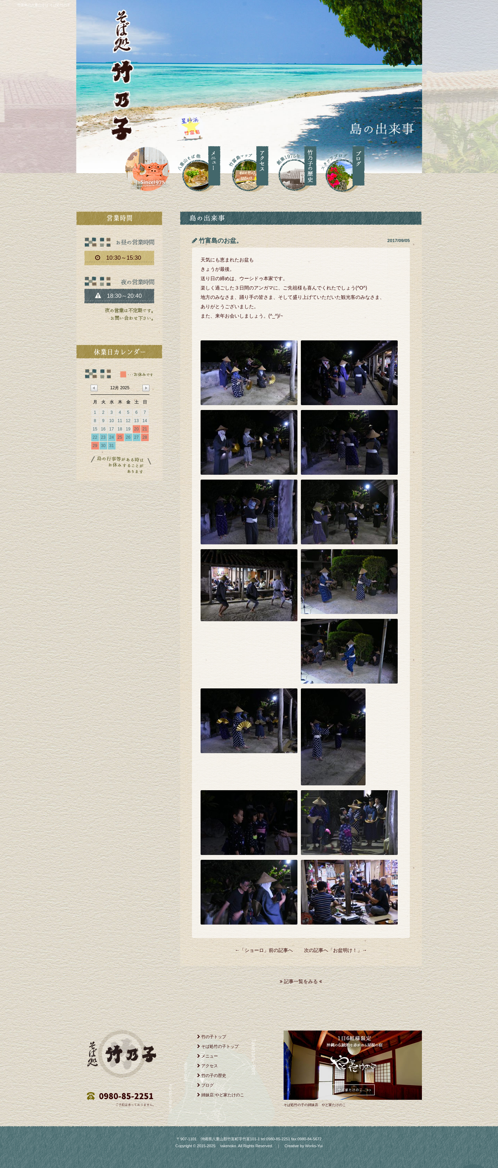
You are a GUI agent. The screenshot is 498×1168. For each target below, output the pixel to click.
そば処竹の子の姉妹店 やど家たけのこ (315, 1105)
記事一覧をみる (301, 981)
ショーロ (254, 950)
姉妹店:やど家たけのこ (220, 1095)
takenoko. (228, 1146)
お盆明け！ (345, 950)
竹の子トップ (211, 1036)
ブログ (205, 1085)
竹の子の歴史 (211, 1075)
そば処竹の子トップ (218, 1046)
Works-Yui (314, 1146)
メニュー (207, 1056)
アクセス (207, 1065)
